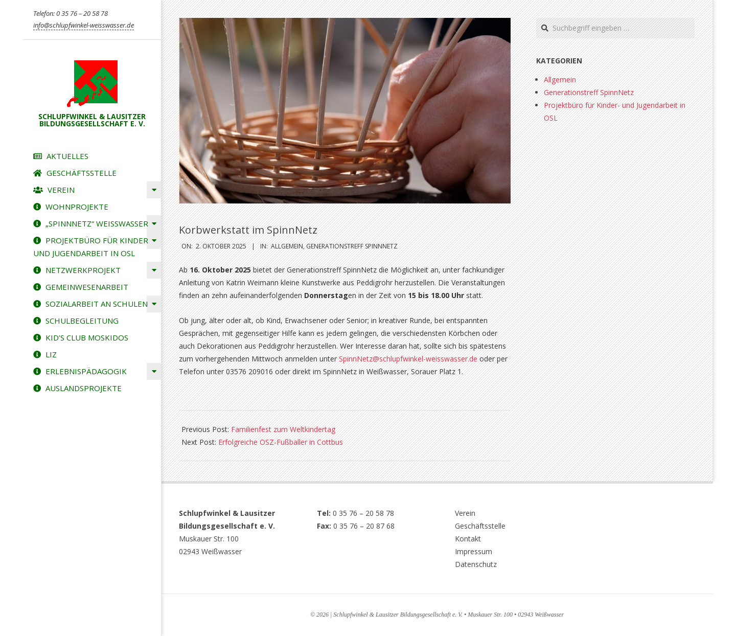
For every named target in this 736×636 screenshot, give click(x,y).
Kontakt (468, 538)
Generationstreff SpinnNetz (352, 246)
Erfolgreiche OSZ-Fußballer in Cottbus (280, 442)
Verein (465, 513)
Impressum (473, 551)
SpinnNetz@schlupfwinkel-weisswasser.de (408, 359)
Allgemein (287, 246)
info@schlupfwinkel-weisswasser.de (83, 25)
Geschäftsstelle (480, 526)
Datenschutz (476, 564)
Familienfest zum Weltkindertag (283, 429)
